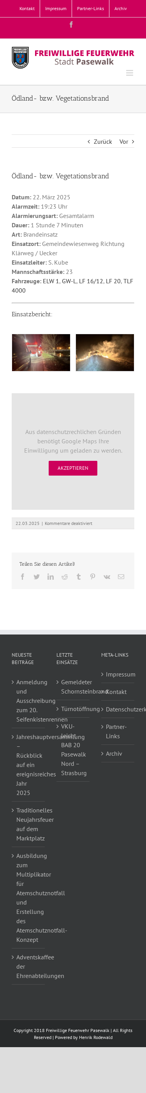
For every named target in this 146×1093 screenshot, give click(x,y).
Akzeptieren (73, 468)
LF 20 (113, 281)
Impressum (118, 674)
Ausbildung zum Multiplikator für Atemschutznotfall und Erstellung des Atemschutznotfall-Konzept (28, 897)
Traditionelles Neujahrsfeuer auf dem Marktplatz (28, 824)
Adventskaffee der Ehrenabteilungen (28, 966)
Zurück (103, 141)
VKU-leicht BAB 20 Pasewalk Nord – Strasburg (74, 749)
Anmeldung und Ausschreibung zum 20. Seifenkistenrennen (28, 700)
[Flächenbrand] (41, 352)
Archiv (114, 753)
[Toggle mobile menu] (130, 73)
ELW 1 (51, 281)
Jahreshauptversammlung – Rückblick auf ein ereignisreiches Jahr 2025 (28, 765)
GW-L (69, 281)
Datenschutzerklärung (118, 709)
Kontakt (116, 692)
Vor (124, 141)
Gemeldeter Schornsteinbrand (74, 686)
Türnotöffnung (74, 709)
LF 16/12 (91, 281)
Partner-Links (116, 731)
